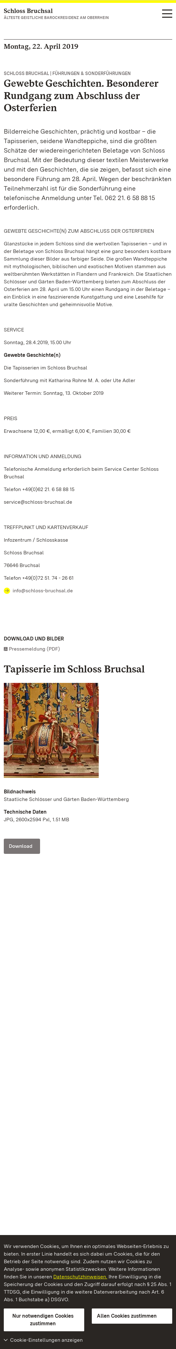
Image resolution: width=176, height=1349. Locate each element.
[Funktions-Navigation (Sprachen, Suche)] (167, 14)
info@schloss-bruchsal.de (43, 591)
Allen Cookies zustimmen (127, 1316)
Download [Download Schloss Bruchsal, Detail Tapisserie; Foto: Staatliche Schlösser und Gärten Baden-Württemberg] (20, 846)
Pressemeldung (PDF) (34, 649)
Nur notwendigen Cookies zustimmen (42, 1320)
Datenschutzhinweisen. (80, 1277)
